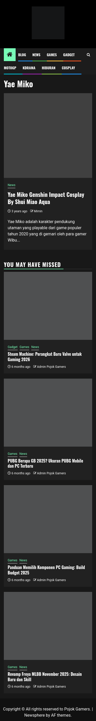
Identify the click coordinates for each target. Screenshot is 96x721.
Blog (22, 54)
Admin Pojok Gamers (51, 367)
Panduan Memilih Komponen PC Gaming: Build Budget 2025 (46, 570)
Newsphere (34, 715)
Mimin (38, 211)
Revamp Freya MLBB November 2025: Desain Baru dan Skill (45, 676)
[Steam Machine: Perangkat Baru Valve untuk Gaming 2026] (48, 306)
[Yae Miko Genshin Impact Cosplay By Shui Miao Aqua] (48, 135)
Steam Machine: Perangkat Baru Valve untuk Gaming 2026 (45, 356)
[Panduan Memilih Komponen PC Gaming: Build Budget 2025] (48, 519)
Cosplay (68, 67)
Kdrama (29, 67)
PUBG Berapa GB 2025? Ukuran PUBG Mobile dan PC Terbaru (45, 463)
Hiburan (48, 67)
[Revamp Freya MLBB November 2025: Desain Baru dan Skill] (48, 626)
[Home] (10, 55)
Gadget (69, 54)
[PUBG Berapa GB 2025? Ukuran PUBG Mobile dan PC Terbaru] (48, 413)
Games (52, 54)
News (36, 54)
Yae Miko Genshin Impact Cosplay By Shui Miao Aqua (46, 198)
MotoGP (10, 67)
